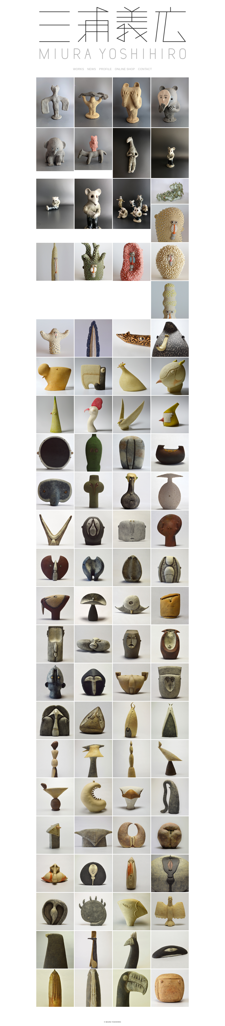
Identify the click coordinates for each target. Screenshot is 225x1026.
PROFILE (105, 69)
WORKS (78, 69)
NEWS (91, 69)
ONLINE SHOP (125, 69)
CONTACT (145, 69)
